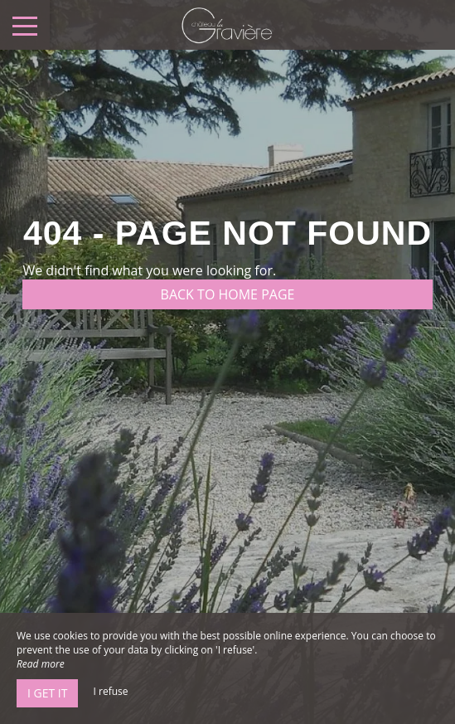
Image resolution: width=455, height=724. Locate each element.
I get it (47, 693)
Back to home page (228, 294)
